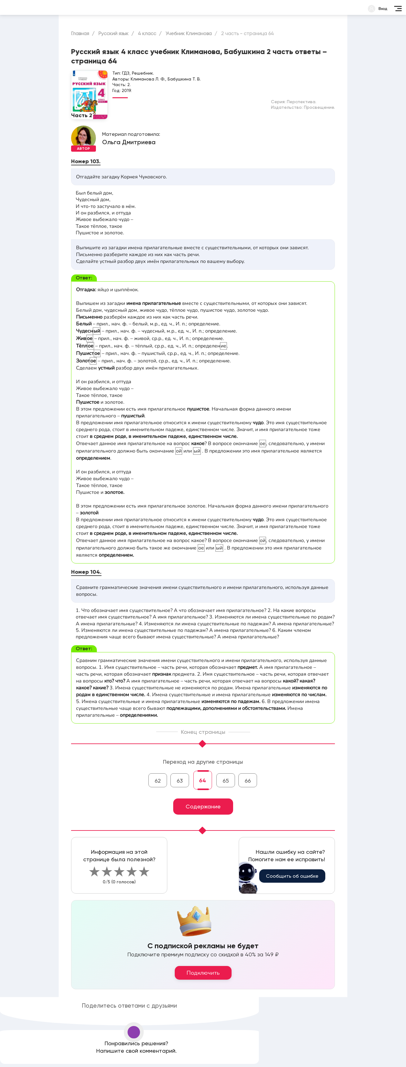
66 (248, 780)
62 (158, 780)
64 (202, 780)
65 (226, 780)
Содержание (203, 806)
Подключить (203, 973)
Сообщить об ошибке (292, 876)
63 (180, 780)
